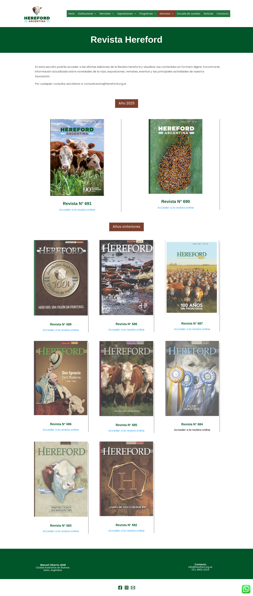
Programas (148, 13)
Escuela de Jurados (188, 13)
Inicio (71, 13)
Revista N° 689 (61, 324)
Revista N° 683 (61, 525)
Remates (107, 13)
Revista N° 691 (77, 203)
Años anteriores (126, 226)
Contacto (222, 13)
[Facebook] (120, 587)
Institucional (87, 13)
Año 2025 (127, 103)
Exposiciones (127, 13)
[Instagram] (126, 587)
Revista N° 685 (126, 425)
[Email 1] (133, 587)
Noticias (208, 13)
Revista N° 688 (126, 324)
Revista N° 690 (175, 201)
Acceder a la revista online (77, 210)
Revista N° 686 (61, 424)
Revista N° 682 (126, 525)
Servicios (167, 13)
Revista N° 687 (192, 323)
